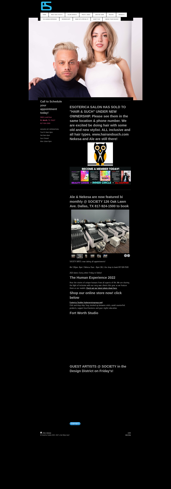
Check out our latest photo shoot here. (101, 288)
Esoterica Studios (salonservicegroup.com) (86, 302)
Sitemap (48, 433)
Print (43, 433)
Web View (128, 435)
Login (129, 433)
